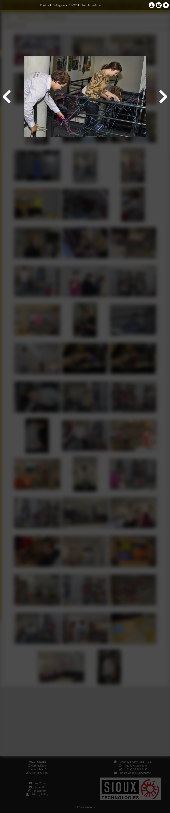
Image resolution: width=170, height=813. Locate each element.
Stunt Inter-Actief (91, 5)
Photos (44, 5)
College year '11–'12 (65, 5)
